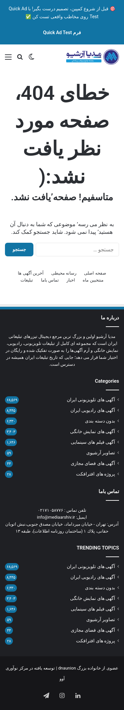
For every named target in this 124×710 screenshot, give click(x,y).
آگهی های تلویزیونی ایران (91, 399)
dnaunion (67, 668)
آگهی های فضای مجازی (93, 463)
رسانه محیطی (63, 273)
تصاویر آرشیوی (100, 452)
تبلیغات (27, 280)
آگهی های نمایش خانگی (92, 431)
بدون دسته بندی (100, 420)
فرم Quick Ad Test (62, 32)
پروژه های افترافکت (95, 474)
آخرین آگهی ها (30, 273)
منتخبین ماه (93, 280)
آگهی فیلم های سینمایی (93, 442)
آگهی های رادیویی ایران (92, 410)
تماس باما (50, 280)
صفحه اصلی (95, 273)
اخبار (70, 280)
